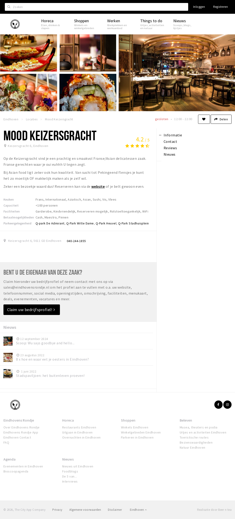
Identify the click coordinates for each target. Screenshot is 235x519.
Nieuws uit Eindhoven (77, 466)
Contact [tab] (170, 141)
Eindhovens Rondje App (20, 432)
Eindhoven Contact (17, 437)
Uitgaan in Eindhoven (77, 432)
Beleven (186, 420)
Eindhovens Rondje (18, 420)
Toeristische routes (194, 437)
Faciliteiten (11, 211)
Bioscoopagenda (15, 471)
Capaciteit (11, 205)
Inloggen (199, 7)
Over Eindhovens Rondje (21, 427)
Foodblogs (70, 471)
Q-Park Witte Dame (80, 223)
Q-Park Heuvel (106, 223)
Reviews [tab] (170, 148)
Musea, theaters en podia (199, 427)
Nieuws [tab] (170, 154)
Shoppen (128, 420)
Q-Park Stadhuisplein (133, 223)
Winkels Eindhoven (134, 427)
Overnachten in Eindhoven (81, 437)
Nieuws (68, 459)
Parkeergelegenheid (17, 223)
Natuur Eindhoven (192, 447)
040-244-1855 (76, 241)
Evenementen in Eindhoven (23, 466)
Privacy (57, 510)
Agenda (9, 459)
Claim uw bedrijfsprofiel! (31, 309)
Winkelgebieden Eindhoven (141, 432)
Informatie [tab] (173, 135)
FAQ (6, 442)
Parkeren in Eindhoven (137, 437)
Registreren (220, 7)
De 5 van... (69, 476)
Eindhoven (138, 510)
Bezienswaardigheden (196, 442)
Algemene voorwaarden (85, 510)
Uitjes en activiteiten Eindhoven (203, 432)
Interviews (70, 481)
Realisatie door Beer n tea (214, 510)
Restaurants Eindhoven (79, 427)
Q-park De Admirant (50, 223)
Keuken (8, 199)
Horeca (68, 420)
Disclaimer (115, 510)
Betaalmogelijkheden (18, 217)
